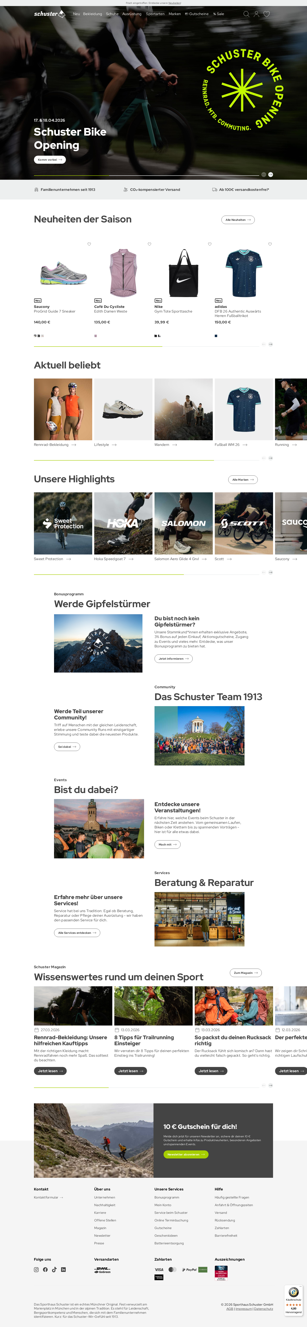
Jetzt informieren (171, 658)
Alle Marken (240, 479)
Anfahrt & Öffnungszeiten (234, 1205)
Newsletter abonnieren (184, 1154)
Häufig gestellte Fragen (232, 1197)
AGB (229, 1309)
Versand (221, 1213)
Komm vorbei (47, 160)
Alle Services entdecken (74, 933)
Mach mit (165, 844)
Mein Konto (163, 1205)
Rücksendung (225, 1220)
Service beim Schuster (171, 1213)
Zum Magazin (243, 973)
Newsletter (102, 1235)
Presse (99, 1243)
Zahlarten (222, 1228)
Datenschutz (263, 1309)
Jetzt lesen (48, 1071)
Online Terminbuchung (171, 1220)
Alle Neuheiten (236, 220)
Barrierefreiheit (226, 1235)
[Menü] (300, 1287)
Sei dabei (64, 747)
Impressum (244, 1309)
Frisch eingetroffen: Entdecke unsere (147, 3)
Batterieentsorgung (169, 1243)
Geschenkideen (166, 1235)
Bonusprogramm (167, 1197)
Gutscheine (163, 1228)
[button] (263, 174)
